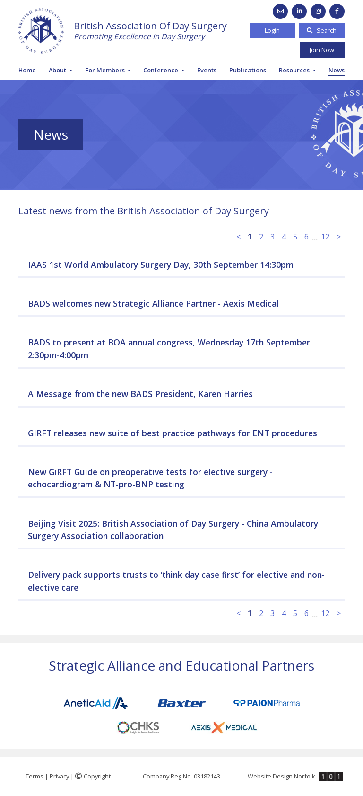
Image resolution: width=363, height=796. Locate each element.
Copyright (93, 776)
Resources (295, 70)
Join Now (322, 49)
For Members (105, 70)
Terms (34, 776)
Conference (161, 70)
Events (206, 70)
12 (325, 236)
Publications (247, 70)
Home (27, 70)
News (336, 70)
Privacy (59, 776)
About (58, 70)
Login (272, 30)
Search (322, 30)
